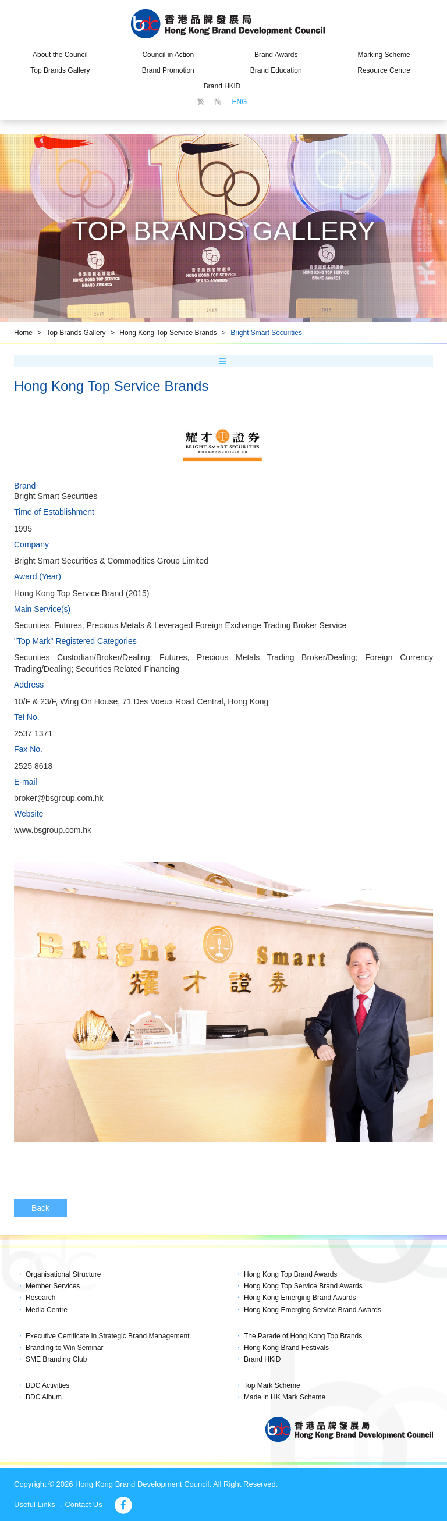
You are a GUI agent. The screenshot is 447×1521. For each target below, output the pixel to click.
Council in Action (168, 55)
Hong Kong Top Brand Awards (290, 1274)
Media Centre (47, 1310)
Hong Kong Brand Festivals (286, 1348)
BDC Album (44, 1397)
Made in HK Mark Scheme (284, 1397)
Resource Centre (383, 70)
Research (40, 1298)
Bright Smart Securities (266, 333)
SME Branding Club (56, 1359)
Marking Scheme (384, 55)
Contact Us (83, 1504)
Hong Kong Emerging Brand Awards (300, 1298)
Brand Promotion (168, 70)
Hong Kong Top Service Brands (168, 333)
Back (40, 1208)
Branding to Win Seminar (64, 1348)
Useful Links (34, 1504)
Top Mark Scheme (272, 1385)
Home (23, 333)
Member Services (53, 1286)
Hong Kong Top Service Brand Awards (303, 1286)
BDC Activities (47, 1385)
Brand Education (276, 70)
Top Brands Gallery (60, 70)
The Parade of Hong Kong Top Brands (303, 1336)
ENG (239, 102)
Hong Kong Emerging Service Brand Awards (312, 1310)
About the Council (60, 55)
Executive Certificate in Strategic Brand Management (107, 1336)
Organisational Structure (63, 1274)
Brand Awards (276, 55)
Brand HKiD (222, 86)
